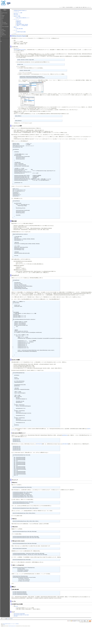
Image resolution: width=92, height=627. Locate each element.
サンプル (15, 30)
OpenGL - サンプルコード (12, 623)
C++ (1, 11)
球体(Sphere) (18, 20)
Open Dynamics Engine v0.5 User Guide (21, 614)
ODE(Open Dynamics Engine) (19, 36)
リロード (88, 7)
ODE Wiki (15, 616)
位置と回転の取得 (19, 28)
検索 (68, 7)
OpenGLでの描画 (17, 16)
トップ (61, 7)
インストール (16, 11)
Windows (2, 29)
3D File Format (3, 22)
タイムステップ (17, 15)
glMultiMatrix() (64, 435)
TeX (1, 27)
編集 (77, 7)
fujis (4, 624)
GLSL (2, 19)
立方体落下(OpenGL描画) (21, 31)
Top (7, 4)
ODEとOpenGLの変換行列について (22, 17)
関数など (15, 27)
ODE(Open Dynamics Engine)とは (20, 10)
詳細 (11, 618)
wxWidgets (3, 15)
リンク (15, 33)
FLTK (1, 14)
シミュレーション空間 (18, 12)
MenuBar (17, 623)
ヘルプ (74, 7)
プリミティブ (16, 19)
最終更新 (70, 7)
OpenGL (2, 18)
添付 (86, 7)
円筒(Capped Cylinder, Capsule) (22, 24)
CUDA (2, 21)
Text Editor (2, 33)
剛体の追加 (16, 13)
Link (1, 36)
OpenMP (2, 16)
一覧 (66, 7)
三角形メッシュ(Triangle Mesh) (22, 25)
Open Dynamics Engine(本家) (19, 613)
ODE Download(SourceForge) (19, 49)
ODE (8, 3)
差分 (81, 7)
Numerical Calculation (5, 26)
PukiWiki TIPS (3, 34)
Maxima (2, 32)
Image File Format (4, 12)
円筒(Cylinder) (18, 23)
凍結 (79, 7)
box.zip (16, 606)
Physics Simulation (4, 23)
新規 (63, 7)
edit (1, 41)
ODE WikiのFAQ (39, 443)
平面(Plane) (18, 22)
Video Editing (3, 30)
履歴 (83, 7)
